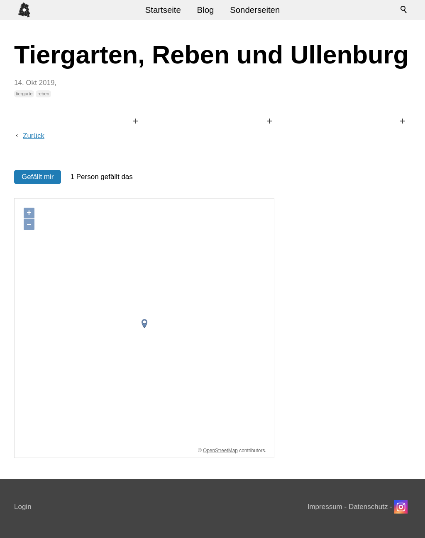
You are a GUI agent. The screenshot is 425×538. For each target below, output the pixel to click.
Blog (205, 10)
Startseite (163, 10)
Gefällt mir (38, 177)
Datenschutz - (371, 507)
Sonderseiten (255, 10)
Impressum (325, 507)
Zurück (33, 136)
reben (43, 93)
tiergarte (24, 93)
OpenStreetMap (220, 450)
